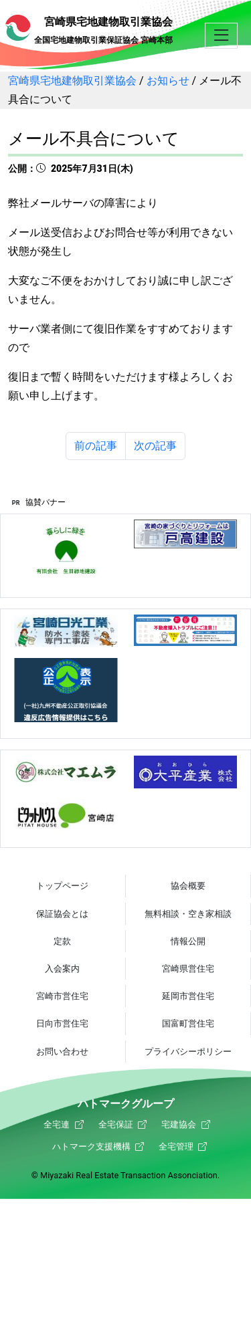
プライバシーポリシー (188, 1052)
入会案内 (62, 969)
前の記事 (95, 445)
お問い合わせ (62, 1052)
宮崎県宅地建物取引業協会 (89, 29)
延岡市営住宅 (188, 996)
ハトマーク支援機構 (91, 1146)
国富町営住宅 (188, 1023)
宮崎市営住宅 (62, 996)
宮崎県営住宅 (188, 969)
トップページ (62, 886)
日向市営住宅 (62, 1023)
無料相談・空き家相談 (188, 914)
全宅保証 (115, 1124)
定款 (62, 941)
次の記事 (155, 445)
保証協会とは (62, 914)
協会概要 (188, 886)
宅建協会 (178, 1124)
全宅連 (57, 1124)
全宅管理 (176, 1146)
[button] (221, 36)
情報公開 (188, 941)
